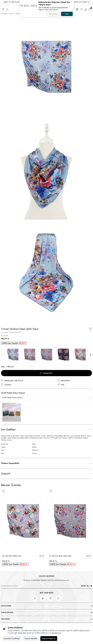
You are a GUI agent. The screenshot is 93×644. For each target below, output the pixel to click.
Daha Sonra (53, 14)
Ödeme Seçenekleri (10, 463)
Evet (66, 14)
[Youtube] (42, 598)
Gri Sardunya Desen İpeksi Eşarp (60, 556)
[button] (2, 354)
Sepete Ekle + (46, 373)
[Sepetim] (90, 9)
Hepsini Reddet (31, 638)
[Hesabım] (86, 9)
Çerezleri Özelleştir (12, 638)
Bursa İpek (4, 336)
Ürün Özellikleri (8, 429)
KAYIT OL (86, 586)
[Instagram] (50, 598)
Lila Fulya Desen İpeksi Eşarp (11, 556)
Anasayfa (4, 14)
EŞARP (11, 14)
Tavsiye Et (5, 473)
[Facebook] (35, 598)
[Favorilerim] (81, 9)
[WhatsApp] (58, 598)
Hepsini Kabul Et (48, 638)
